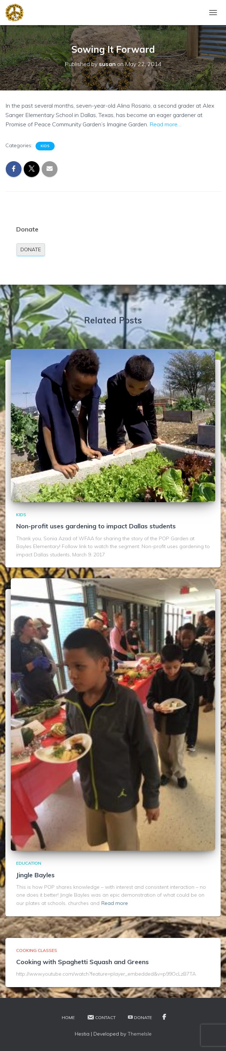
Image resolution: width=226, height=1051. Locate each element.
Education (28, 863)
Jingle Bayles (35, 875)
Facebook (164, 1017)
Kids (45, 146)
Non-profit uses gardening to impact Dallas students (96, 526)
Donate (30, 249)
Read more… (165, 124)
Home (68, 1017)
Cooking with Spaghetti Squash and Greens (82, 962)
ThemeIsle (140, 1034)
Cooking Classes (36, 950)
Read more (114, 903)
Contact (101, 1017)
